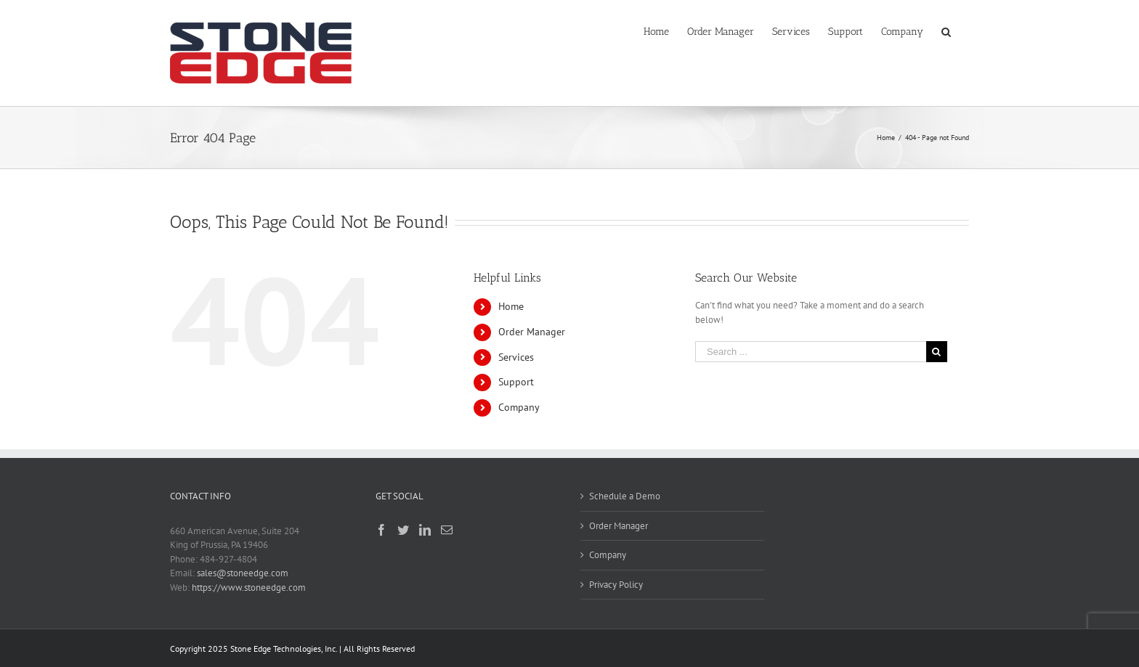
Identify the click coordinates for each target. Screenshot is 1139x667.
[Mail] (447, 530)
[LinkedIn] (425, 530)
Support (516, 381)
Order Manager (531, 331)
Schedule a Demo (624, 496)
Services (516, 357)
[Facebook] (381, 530)
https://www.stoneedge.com (249, 587)
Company (519, 407)
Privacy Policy (616, 584)
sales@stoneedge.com (242, 573)
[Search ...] (810, 351)
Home (511, 306)
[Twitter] (403, 530)
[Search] (946, 30)
